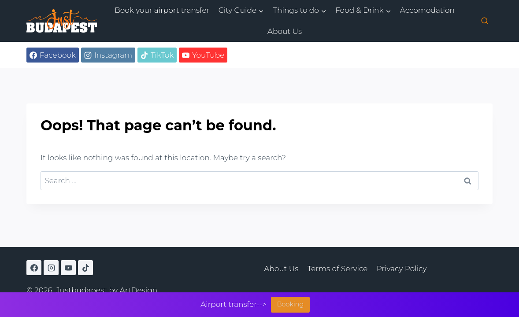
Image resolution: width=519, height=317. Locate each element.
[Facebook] (33, 267)
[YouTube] (68, 267)
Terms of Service (338, 268)
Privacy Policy (402, 268)
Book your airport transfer (162, 10)
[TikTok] (85, 267)
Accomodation (427, 10)
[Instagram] (51, 267)
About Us (284, 31)
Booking (291, 304)
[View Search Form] (485, 21)
